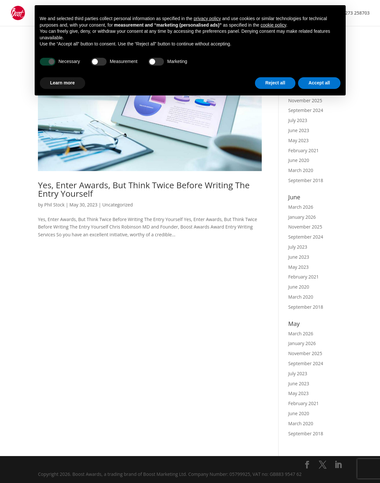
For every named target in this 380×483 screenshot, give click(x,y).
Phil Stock (54, 205)
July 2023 (297, 120)
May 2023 (298, 140)
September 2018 (305, 180)
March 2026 (300, 207)
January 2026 (302, 217)
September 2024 (305, 110)
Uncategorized (117, 205)
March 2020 (300, 170)
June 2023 (298, 130)
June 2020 (298, 160)
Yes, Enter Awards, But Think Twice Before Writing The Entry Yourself (143, 189)
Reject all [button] (275, 82)
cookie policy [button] (273, 25)
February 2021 (303, 150)
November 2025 (305, 227)
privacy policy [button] (207, 18)
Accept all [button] (319, 82)
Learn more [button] (62, 82)
